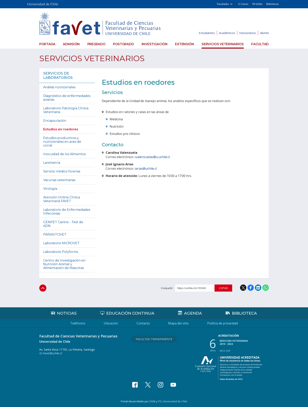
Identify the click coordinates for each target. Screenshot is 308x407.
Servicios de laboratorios (58, 75)
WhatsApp (266, 288)
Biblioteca (244, 313)
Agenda (193, 313)
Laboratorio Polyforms (60, 252)
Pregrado (96, 44)
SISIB (152, 401)
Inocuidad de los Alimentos (64, 154)
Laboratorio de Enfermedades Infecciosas (66, 211)
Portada (47, 44)
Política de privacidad (222, 323)
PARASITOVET (54, 234)
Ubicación (111, 323)
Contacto (143, 323)
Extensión (184, 44)
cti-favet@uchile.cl (50, 353)
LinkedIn (258, 287)
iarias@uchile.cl (146, 168)
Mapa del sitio (178, 323)
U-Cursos (243, 4)
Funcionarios (247, 33)
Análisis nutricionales (59, 87)
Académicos (227, 33)
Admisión (71, 44)
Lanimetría (51, 163)
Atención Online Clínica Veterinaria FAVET (61, 199)
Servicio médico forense (61, 171)
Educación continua (130, 313)
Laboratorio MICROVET (61, 243)
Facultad (260, 44)
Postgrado (123, 44)
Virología (50, 189)
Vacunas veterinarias (59, 180)
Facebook (250, 287)
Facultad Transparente (154, 339)
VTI (159, 401)
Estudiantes (207, 33)
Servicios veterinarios (223, 44)
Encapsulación (54, 120)
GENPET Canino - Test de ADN (63, 224)
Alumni (264, 33)
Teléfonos (77, 323)
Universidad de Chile (174, 401)
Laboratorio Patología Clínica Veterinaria (65, 110)
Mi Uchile (257, 4)
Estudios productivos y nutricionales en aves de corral (62, 141)
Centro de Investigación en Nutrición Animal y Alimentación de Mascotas (64, 264)
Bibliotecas (272, 4)
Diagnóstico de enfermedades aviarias (66, 97)
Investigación (155, 44)
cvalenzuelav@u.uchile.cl (152, 157)
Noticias (67, 313)
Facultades (223, 4)
